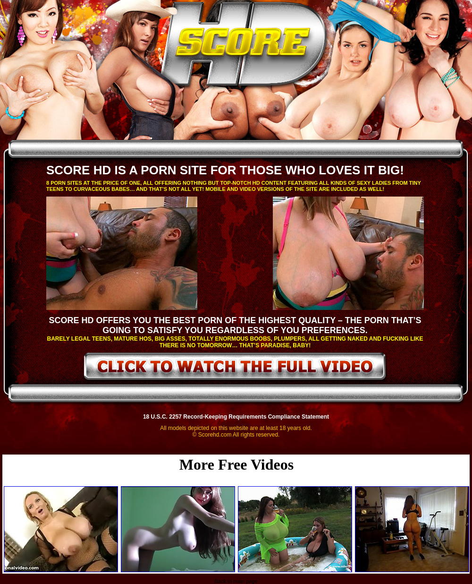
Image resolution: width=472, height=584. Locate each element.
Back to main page (235, 581)
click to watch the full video (235, 368)
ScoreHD (244, 46)
